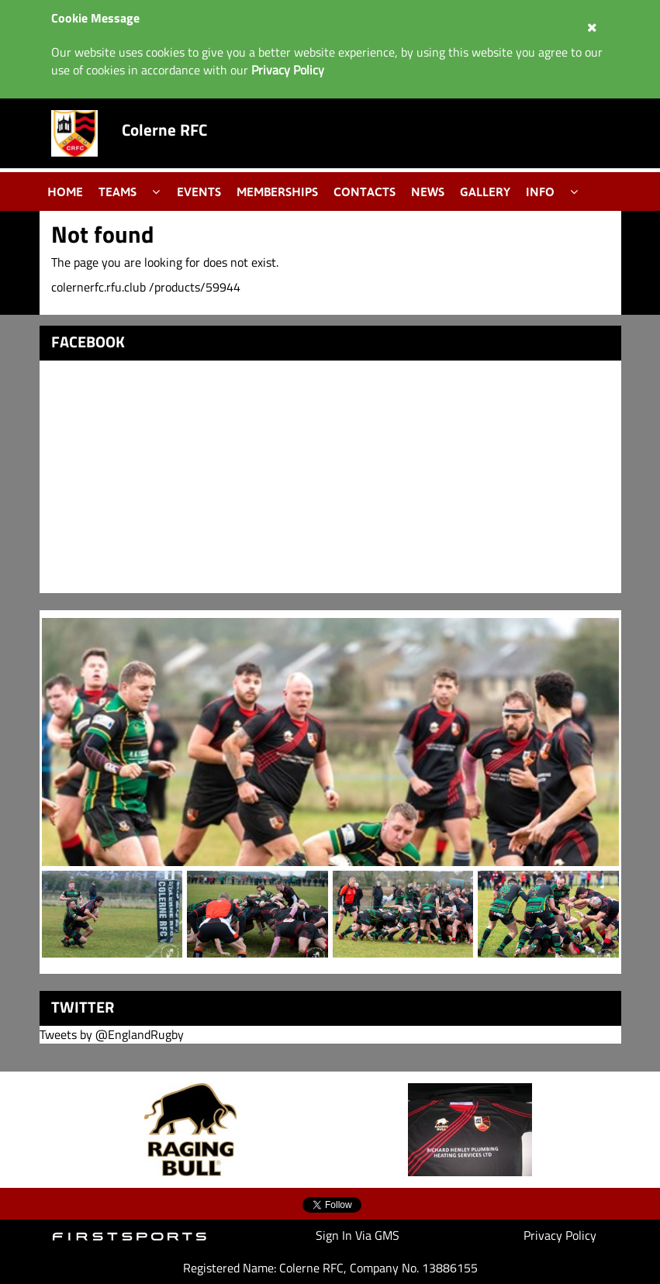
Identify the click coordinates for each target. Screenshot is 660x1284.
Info (540, 191)
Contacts (364, 191)
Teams (117, 191)
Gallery (485, 191)
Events (199, 191)
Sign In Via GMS (357, 1235)
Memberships (277, 191)
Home (65, 191)
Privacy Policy (560, 1235)
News (427, 191)
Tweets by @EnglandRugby (112, 1034)
